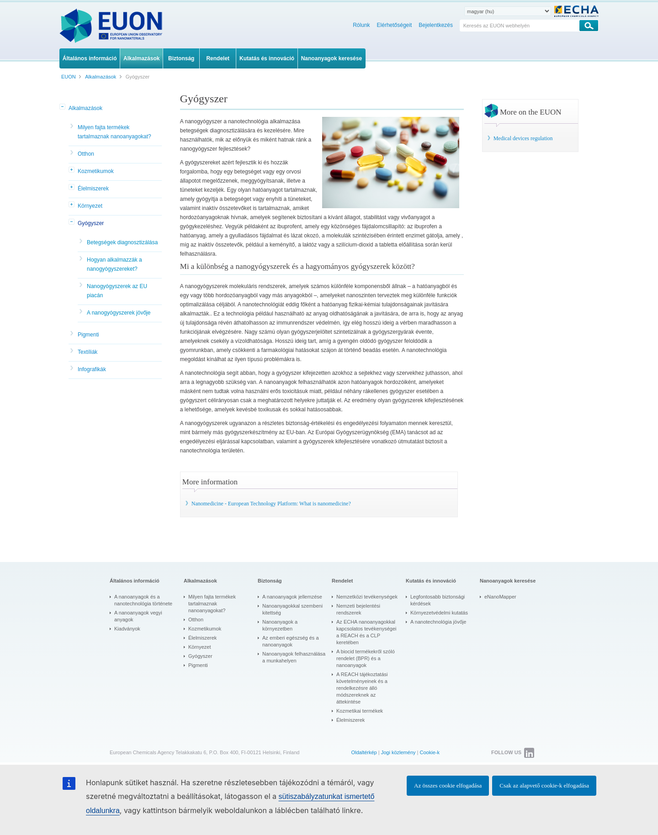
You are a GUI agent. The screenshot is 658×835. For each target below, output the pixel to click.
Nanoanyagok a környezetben (279, 625)
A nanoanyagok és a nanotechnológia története (143, 600)
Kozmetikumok (96, 171)
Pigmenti (88, 334)
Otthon (86, 154)
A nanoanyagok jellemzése (292, 596)
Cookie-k (430, 752)
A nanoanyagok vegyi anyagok (138, 616)
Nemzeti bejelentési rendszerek (358, 609)
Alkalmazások (85, 108)
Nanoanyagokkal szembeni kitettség (292, 609)
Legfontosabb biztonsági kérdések (437, 600)
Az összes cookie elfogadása (448, 785)
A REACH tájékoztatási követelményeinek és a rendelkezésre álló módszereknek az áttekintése (362, 688)
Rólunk (361, 25)
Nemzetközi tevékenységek (367, 596)
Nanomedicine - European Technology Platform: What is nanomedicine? (271, 503)
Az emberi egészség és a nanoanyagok (290, 641)
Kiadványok (127, 628)
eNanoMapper (500, 596)
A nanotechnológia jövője (438, 622)
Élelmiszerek (93, 188)
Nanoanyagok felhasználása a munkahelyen (293, 657)
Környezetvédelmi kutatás (439, 612)
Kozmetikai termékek (359, 711)
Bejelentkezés (436, 25)
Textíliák (87, 352)
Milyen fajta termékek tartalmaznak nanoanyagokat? (114, 132)
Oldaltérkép (364, 752)
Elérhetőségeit (394, 25)
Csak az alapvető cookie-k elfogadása (544, 785)
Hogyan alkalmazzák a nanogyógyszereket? (114, 264)
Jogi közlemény (398, 752)
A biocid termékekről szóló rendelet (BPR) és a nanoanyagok (365, 658)
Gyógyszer (91, 223)
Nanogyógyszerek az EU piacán (117, 291)
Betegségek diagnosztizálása (122, 242)
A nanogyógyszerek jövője (118, 313)
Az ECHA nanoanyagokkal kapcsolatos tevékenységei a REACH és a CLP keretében (366, 632)
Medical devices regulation (523, 138)
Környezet (90, 206)
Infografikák (92, 369)
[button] (63, 107)
